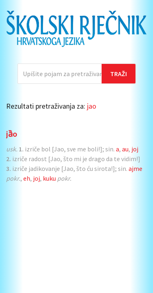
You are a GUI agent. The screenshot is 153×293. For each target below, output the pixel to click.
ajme (135, 168)
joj (134, 149)
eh (26, 178)
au (125, 149)
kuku (49, 178)
